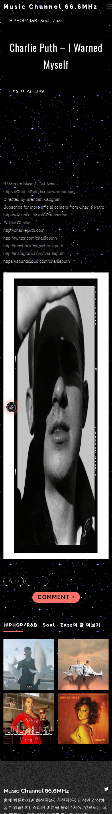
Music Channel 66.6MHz (50, 6)
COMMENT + (56, 597)
